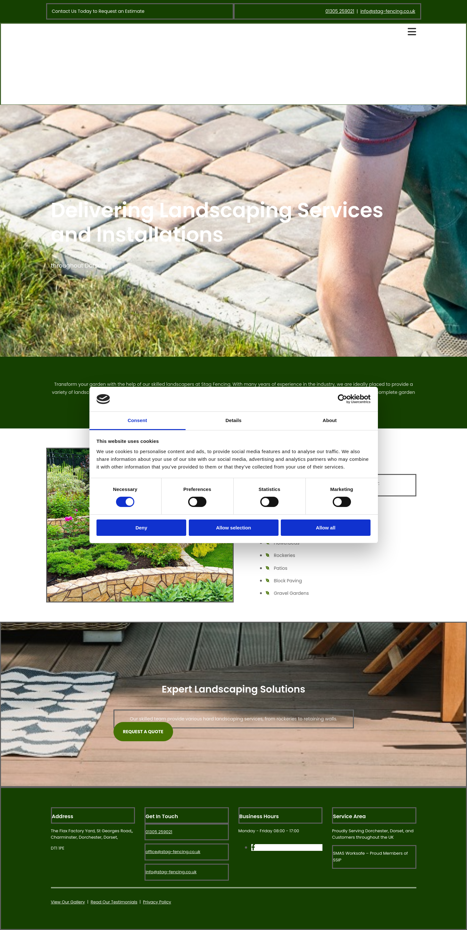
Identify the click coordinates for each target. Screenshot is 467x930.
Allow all (326, 527)
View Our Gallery (68, 902)
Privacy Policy (157, 902)
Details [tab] (234, 420)
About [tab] (330, 420)
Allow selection (233, 527)
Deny (141, 527)
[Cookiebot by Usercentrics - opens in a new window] (342, 399)
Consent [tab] (137, 420)
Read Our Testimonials (114, 902)
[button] (143, 731)
